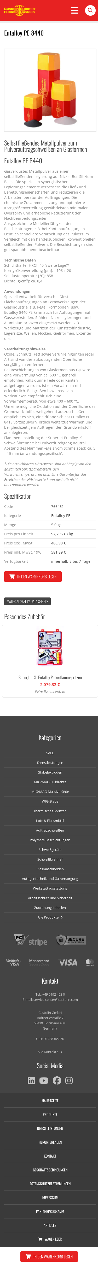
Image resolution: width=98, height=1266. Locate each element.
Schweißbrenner (50, 859)
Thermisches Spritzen (50, 811)
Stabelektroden (50, 772)
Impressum (50, 1197)
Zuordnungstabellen (50, 907)
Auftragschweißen (50, 830)
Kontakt (50, 1156)
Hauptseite (50, 1100)
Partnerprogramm (50, 1211)
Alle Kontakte (50, 1051)
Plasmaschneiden (50, 869)
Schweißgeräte (50, 849)
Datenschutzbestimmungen (50, 1183)
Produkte (50, 1114)
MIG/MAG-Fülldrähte (50, 782)
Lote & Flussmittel (50, 820)
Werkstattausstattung (50, 888)
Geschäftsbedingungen (50, 1169)
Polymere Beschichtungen (50, 840)
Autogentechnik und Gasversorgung (50, 878)
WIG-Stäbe (50, 801)
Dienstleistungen (50, 762)
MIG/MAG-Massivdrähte (50, 791)
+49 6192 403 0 (53, 994)
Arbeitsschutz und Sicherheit (50, 898)
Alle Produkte (50, 917)
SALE (50, 753)
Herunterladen (50, 1142)
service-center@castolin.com (55, 999)
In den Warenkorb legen (32, 576)
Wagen (50, 1239)
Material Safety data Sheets (27, 601)
